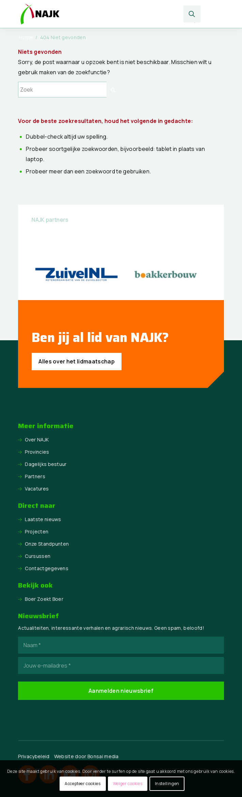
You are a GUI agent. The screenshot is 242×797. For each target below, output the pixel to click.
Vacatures (37, 488)
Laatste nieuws (43, 519)
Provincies (37, 452)
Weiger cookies (127, 783)
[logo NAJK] (100, 14)
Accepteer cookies (82, 783)
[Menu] (213, 14)
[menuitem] (192, 14)
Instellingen (167, 783)
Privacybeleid (33, 756)
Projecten (36, 531)
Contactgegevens (46, 568)
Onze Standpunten (47, 544)
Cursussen (37, 556)
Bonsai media (103, 756)
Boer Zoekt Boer (44, 599)
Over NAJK (37, 439)
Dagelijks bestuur (45, 464)
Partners (35, 476)
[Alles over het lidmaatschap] (77, 361)
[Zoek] (192, 14)
